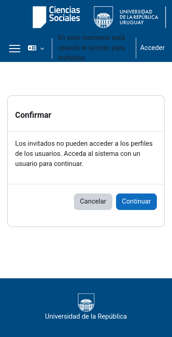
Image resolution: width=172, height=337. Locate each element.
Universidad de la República (86, 306)
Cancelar (93, 201)
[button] (36, 48)
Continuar (136, 201)
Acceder (152, 48)
